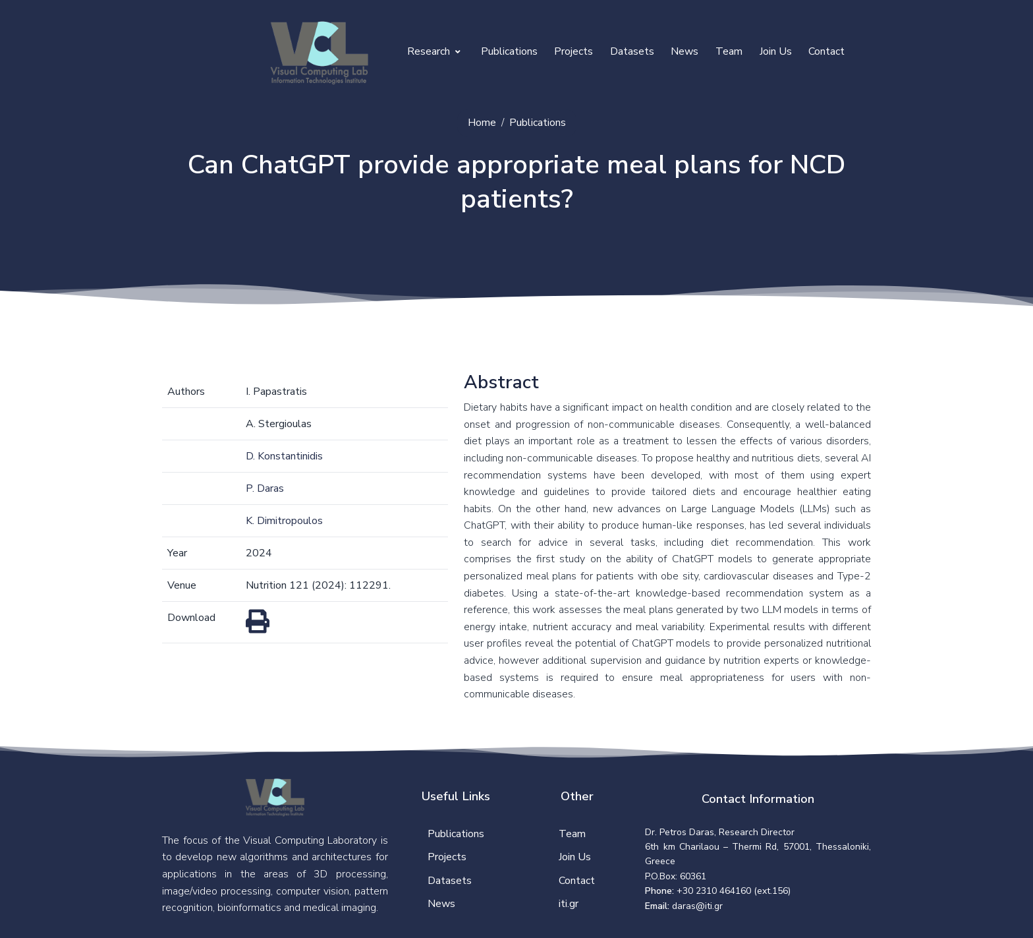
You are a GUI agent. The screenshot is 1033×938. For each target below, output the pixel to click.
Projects (573, 51)
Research (434, 51)
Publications (509, 51)
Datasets (632, 51)
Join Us (776, 51)
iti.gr (568, 903)
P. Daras (265, 488)
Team (728, 51)
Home (482, 122)
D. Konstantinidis (284, 456)
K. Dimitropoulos (284, 520)
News (684, 51)
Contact (826, 51)
